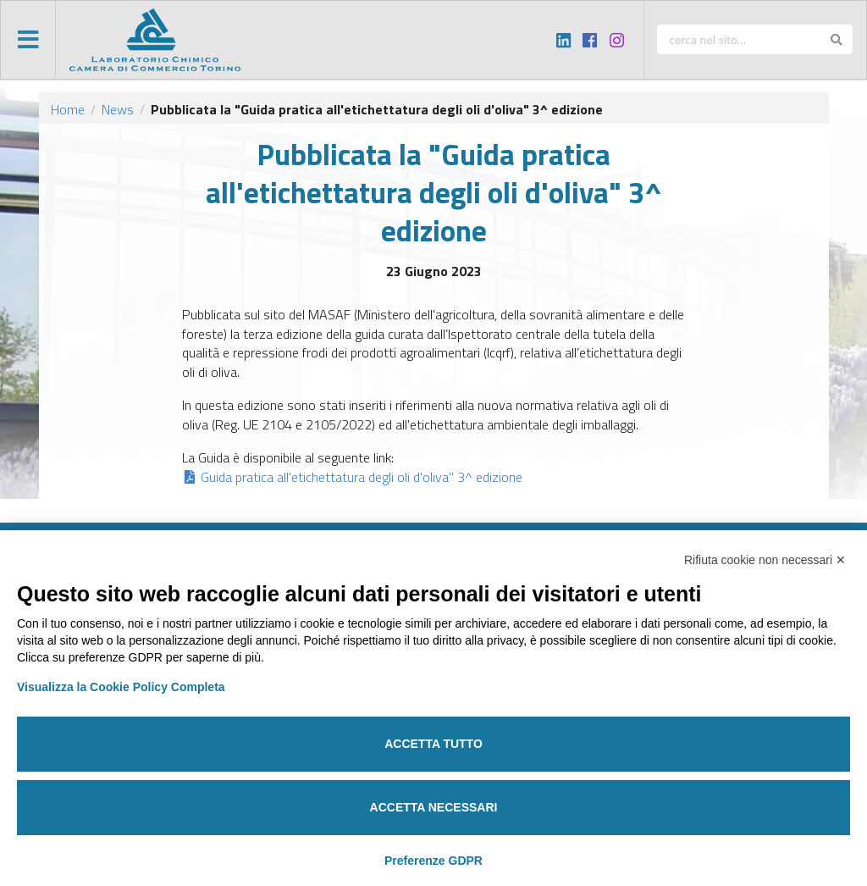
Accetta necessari (434, 807)
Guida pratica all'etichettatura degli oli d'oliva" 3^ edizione (352, 477)
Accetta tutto (433, 743)
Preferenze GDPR (433, 860)
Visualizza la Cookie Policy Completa (121, 687)
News (118, 109)
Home (68, 109)
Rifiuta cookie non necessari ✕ (765, 560)
